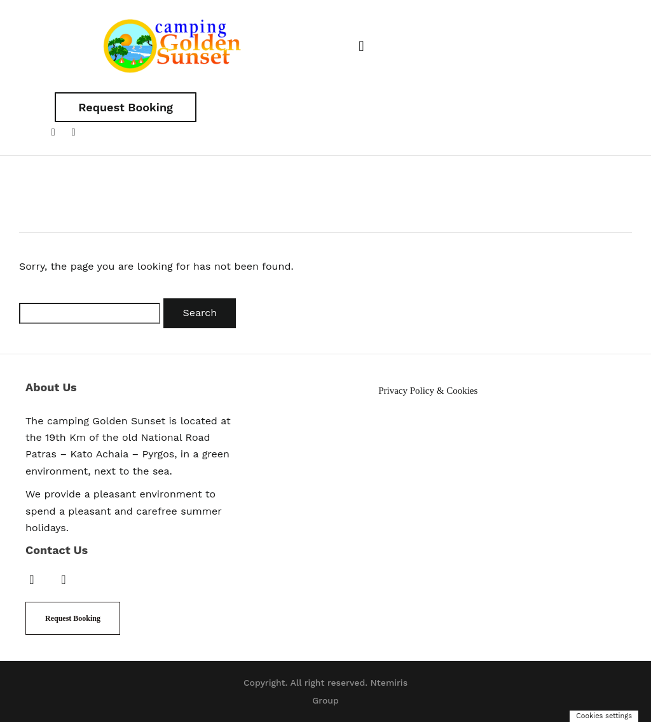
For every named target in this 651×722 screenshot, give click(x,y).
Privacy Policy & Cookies (427, 390)
